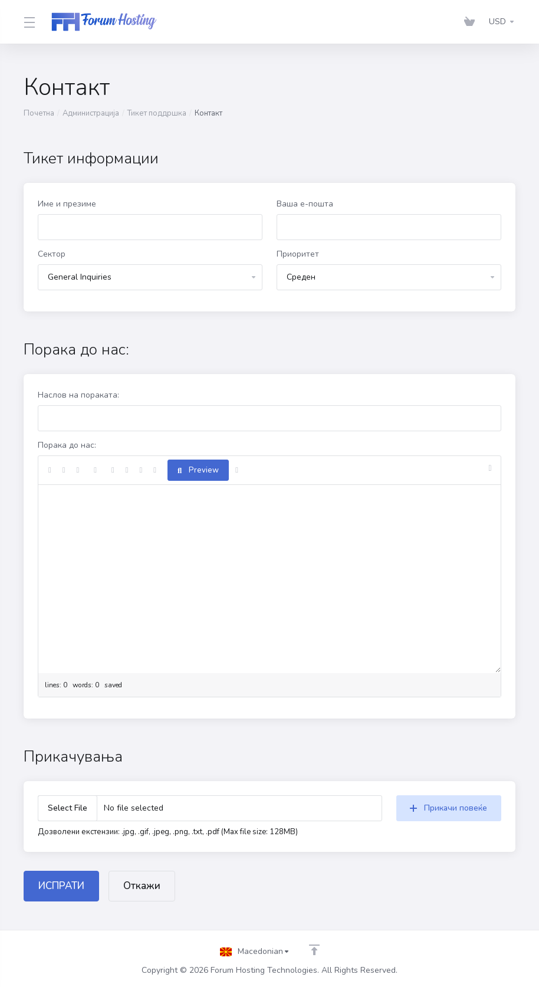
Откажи (141, 886)
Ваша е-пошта (305, 203)
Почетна (39, 113)
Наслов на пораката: (78, 395)
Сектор (51, 254)
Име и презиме (67, 203)
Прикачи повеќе (448, 808)
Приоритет (298, 254)
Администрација (91, 113)
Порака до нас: (67, 445)
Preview (198, 470)
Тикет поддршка (156, 113)
